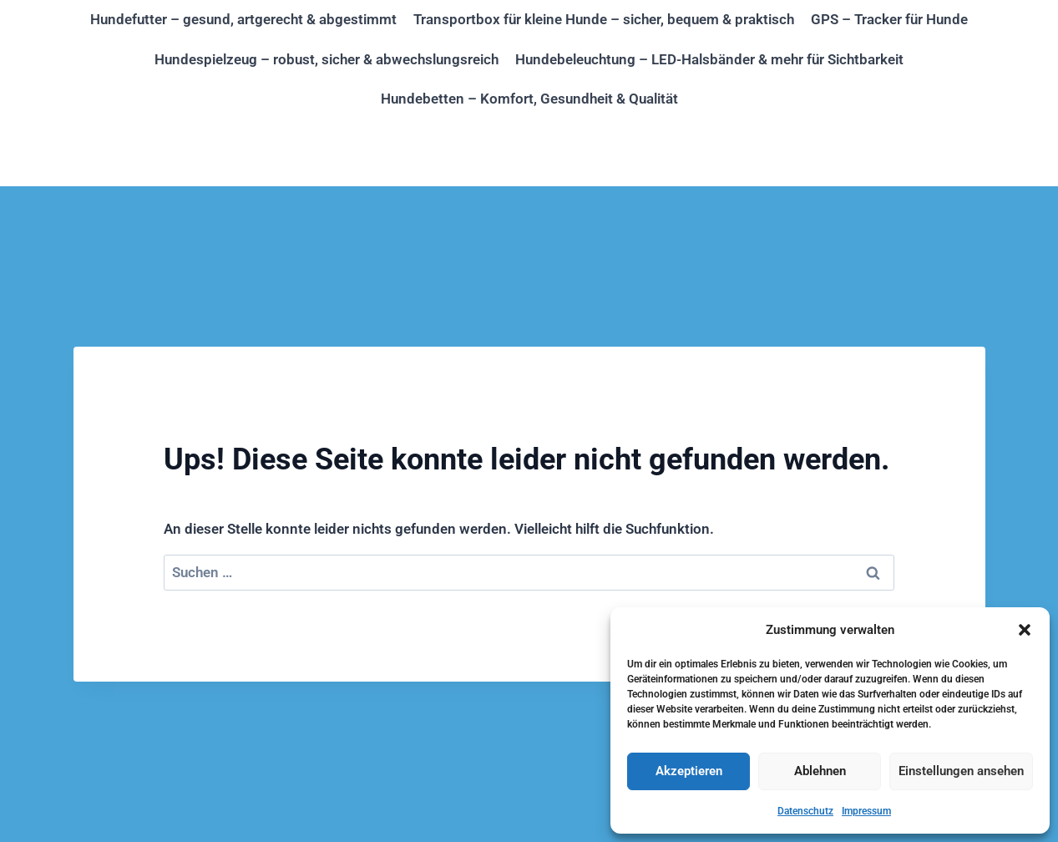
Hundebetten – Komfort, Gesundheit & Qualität (529, 98)
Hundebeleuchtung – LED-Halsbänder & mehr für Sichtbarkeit (709, 59)
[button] (1024, 629)
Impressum (866, 811)
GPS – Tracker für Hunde (889, 19)
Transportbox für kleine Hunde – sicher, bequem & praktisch (603, 19)
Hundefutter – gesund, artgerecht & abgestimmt (243, 19)
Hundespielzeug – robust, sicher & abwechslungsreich (326, 59)
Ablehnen (820, 771)
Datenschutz (805, 811)
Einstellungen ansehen (961, 771)
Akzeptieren (689, 771)
